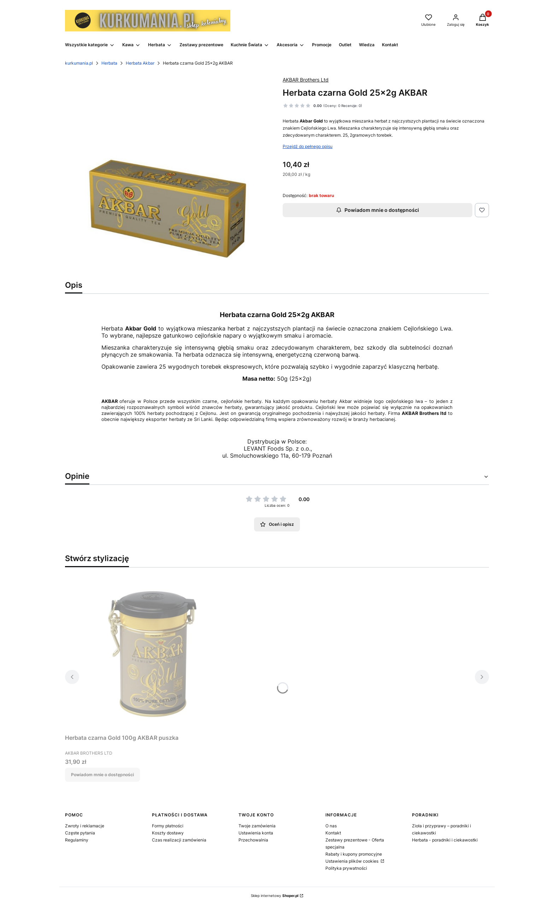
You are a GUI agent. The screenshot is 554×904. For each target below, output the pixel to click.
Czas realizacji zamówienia (179, 840)
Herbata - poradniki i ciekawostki (445, 840)
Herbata (109, 63)
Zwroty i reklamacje (84, 825)
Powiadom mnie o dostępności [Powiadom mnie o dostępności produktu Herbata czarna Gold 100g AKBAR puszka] (102, 774)
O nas (331, 825)
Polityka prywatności (346, 868)
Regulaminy (76, 840)
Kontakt (333, 832)
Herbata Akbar (140, 63)
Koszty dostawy (168, 832)
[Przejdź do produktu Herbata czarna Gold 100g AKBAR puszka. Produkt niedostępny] (153, 651)
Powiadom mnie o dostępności (377, 210)
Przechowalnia (253, 840)
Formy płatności (167, 825)
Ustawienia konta (255, 832)
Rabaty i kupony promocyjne (353, 854)
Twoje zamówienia (257, 825)
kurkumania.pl (79, 63)
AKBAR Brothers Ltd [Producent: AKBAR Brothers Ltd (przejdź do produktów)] (306, 80)
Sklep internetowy (275, 895)
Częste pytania (80, 832)
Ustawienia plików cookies (352, 861)
